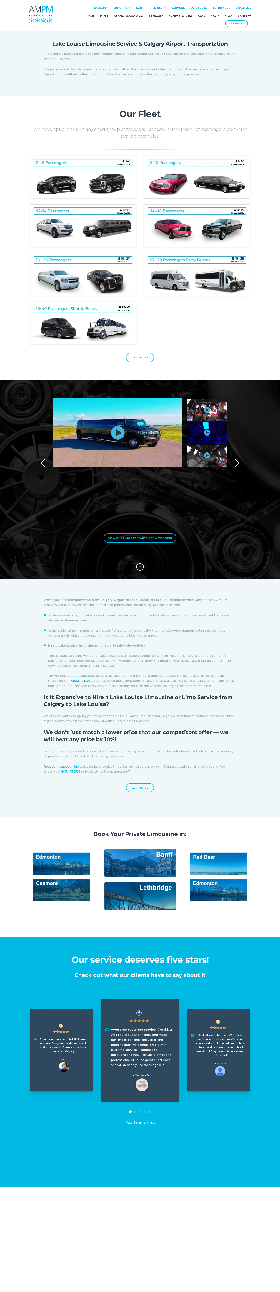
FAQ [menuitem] (32, 1231)
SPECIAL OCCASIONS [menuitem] (128, 16)
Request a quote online (61, 706)
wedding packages (84, 620)
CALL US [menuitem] (243, 7)
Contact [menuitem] (92, 1238)
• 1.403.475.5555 (215, 1226)
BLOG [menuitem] (228, 16)
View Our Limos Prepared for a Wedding (140, 477)
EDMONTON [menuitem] (122, 7)
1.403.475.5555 (70, 711)
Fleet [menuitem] (90, 1217)
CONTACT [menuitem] (244, 16)
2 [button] (135, 1051)
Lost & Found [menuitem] (39, 1238)
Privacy (214, 1284)
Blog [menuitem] (32, 1224)
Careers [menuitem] (35, 1245)
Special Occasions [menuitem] (99, 1224)
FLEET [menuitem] (104, 16)
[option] (140, 432)
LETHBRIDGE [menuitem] (221, 7)
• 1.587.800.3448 (216, 1246)
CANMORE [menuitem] (178, 7)
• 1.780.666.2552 (216, 1236)
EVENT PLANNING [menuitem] (180, 16)
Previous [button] (42, 432)
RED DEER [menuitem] (158, 7)
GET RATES (236, 23)
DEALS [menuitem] (214, 16)
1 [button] (130, 1051)
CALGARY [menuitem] (101, 7)
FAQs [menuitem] (201, 16)
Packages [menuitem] (93, 1231)
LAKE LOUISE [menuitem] (199, 7)
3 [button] (140, 1051)
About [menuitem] (33, 1217)
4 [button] (145, 1051)
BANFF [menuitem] (140, 7)
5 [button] (149, 1051)
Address (117, 1284)
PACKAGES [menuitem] (156, 16)
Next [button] (237, 432)
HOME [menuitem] (91, 16)
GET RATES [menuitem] (94, 1245)
